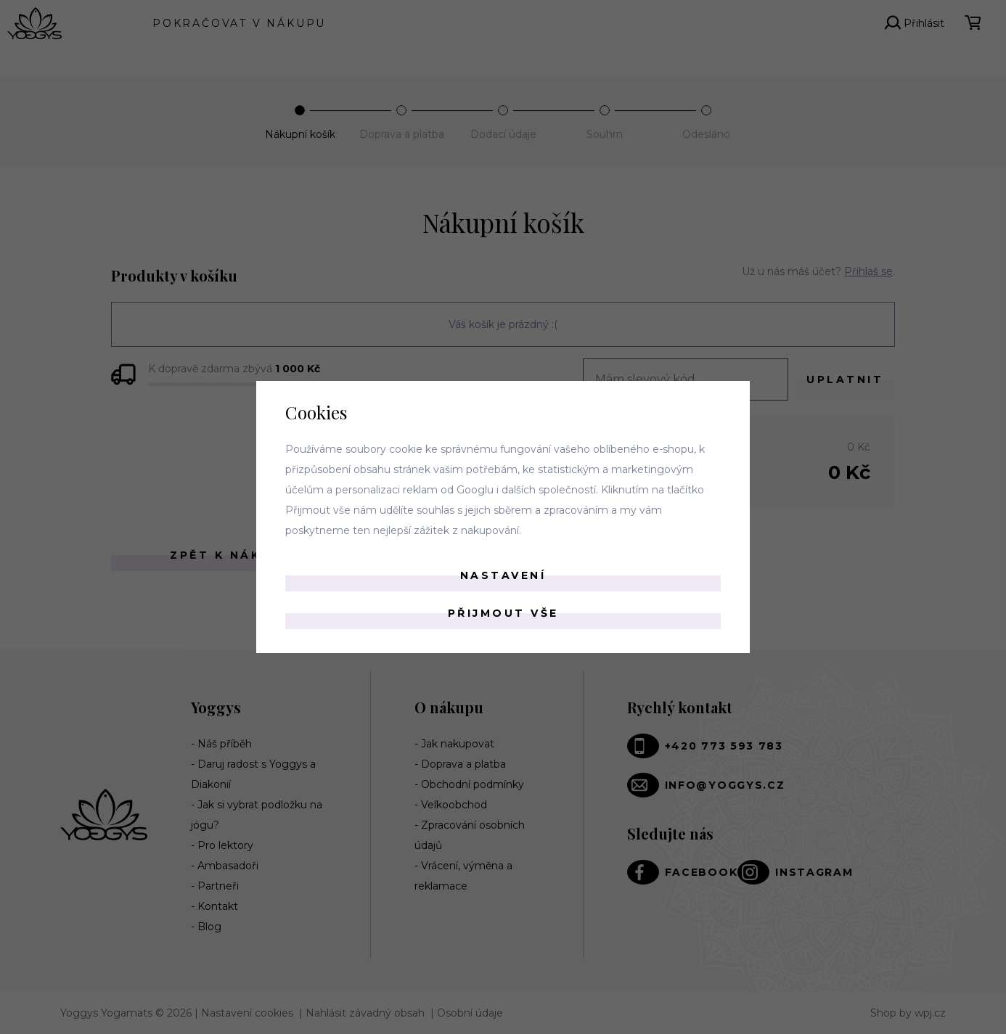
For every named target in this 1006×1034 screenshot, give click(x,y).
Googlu (475, 489)
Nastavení (503, 575)
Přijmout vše (503, 613)
